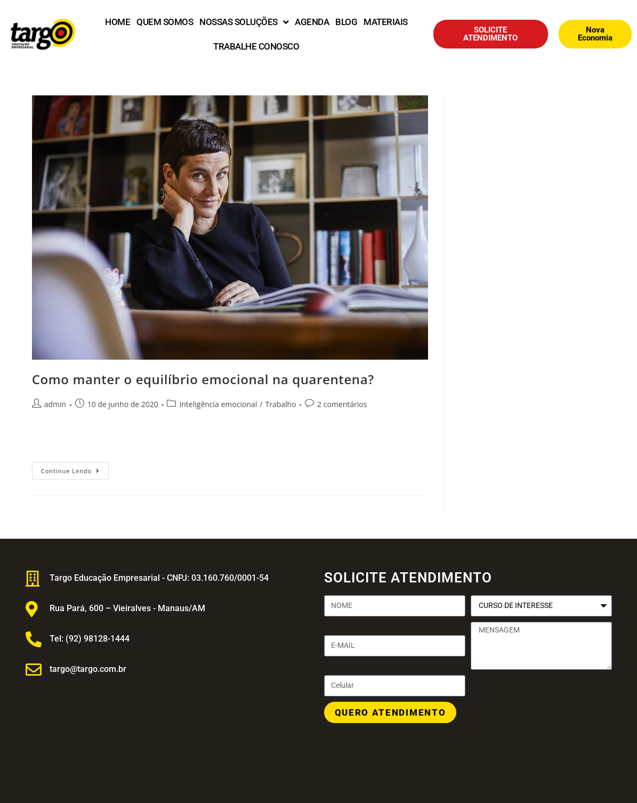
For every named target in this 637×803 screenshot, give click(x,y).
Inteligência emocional (218, 404)
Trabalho (280, 404)
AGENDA (312, 22)
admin (55, 404)
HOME (117, 22)
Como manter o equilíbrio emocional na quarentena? (203, 379)
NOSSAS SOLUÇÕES (243, 22)
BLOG (346, 22)
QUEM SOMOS (164, 22)
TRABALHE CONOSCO (256, 46)
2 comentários (342, 404)
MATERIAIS (386, 22)
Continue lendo (75, 468)
